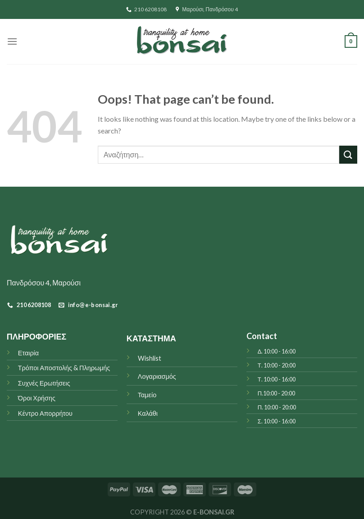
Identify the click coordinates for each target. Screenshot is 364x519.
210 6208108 (146, 9)
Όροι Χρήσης (36, 398)
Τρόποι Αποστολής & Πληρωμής (64, 368)
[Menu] (12, 41)
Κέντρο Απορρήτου (45, 413)
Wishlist (149, 358)
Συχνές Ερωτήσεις (44, 383)
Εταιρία (28, 353)
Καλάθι (148, 413)
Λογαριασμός (157, 376)
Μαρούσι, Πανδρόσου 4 (207, 9)
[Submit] (348, 154)
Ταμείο (147, 395)
